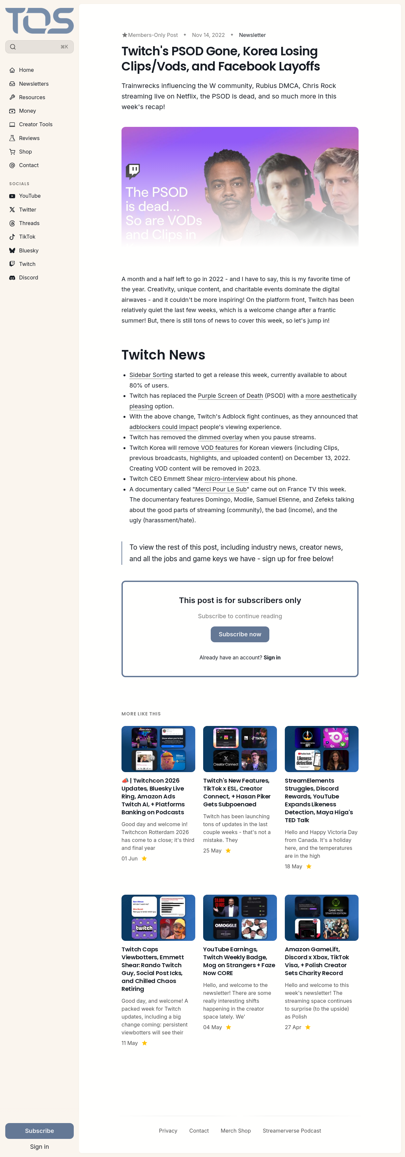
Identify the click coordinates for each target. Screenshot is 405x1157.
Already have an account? (240, 657)
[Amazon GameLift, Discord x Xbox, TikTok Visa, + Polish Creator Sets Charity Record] (322, 970)
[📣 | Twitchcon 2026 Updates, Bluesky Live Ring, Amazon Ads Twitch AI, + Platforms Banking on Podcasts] (158, 798)
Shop (20, 151)
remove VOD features (208, 447)
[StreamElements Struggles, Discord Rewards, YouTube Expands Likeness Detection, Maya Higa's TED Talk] (322, 798)
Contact (24, 165)
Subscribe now (240, 634)
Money (22, 110)
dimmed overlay (220, 437)
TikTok (22, 236)
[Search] (39, 46)
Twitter (22, 209)
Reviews (24, 138)
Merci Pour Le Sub (221, 489)
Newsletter (252, 35)
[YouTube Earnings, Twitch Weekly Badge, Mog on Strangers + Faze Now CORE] (240, 970)
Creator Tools (31, 124)
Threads (24, 223)
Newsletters (29, 83)
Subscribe (39, 1130)
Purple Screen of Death (230, 395)
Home (21, 70)
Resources (27, 97)
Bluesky (24, 250)
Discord (23, 277)
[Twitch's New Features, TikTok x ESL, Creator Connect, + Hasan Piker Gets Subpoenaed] (240, 798)
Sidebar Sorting (151, 374)
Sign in (39, 1146)
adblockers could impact (163, 426)
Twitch (22, 264)
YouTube (25, 195)
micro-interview (227, 478)
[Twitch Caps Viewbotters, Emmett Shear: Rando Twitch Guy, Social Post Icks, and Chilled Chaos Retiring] (158, 970)
